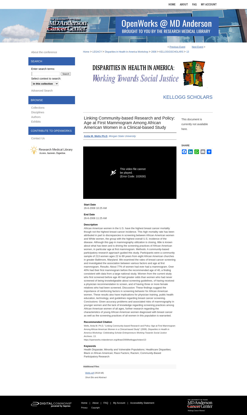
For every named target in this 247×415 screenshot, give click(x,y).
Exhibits (36, 121)
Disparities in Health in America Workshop (127, 51)
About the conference (44, 52)
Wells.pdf (89, 373)
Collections (38, 107)
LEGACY (97, 51)
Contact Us (38, 138)
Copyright (95, 408)
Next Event (197, 47)
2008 (154, 51)
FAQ (105, 403)
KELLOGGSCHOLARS (171, 51)
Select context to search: (46, 78)
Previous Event (177, 47)
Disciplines (37, 112)
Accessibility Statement (142, 403)
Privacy (84, 408)
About (95, 403)
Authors (36, 117)
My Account (119, 403)
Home (86, 51)
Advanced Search (42, 90)
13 (187, 51)
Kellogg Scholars (187, 97)
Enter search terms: (43, 68)
